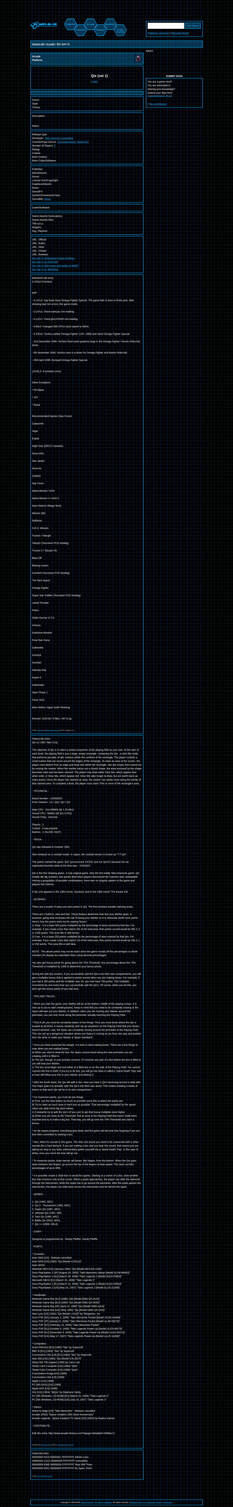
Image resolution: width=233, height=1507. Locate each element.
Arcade (50, 44)
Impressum (168, 1502)
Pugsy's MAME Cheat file (44, 1476)
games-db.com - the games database (96, 1502)
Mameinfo (40, 730)
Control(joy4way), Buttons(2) (73, 141)
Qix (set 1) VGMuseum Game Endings (53, 258)
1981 (95, 81)
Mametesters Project (52, 730)
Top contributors (158, 104)
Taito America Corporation (59, 138)
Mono (48, 199)
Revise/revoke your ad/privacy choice (146, 1502)
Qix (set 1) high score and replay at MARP (55, 265)
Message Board (180, 33)
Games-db (38, 44)
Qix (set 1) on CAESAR (45, 262)
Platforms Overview (158, 33)
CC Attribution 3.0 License (65, 1445)
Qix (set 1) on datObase (45, 269)
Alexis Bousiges (46, 1445)
